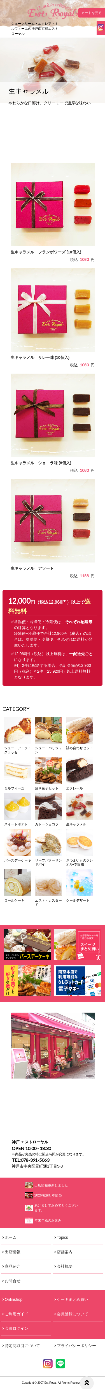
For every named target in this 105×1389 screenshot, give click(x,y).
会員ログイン (16, 1328)
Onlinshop (13, 1299)
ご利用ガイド (16, 1314)
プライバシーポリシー (76, 1345)
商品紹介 (12, 1266)
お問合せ (12, 1281)
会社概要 (65, 1266)
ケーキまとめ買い (72, 1299)
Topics (62, 1237)
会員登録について (72, 1314)
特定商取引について (22, 1345)
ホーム (11, 1237)
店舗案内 (65, 1252)
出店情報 (12, 1252)
